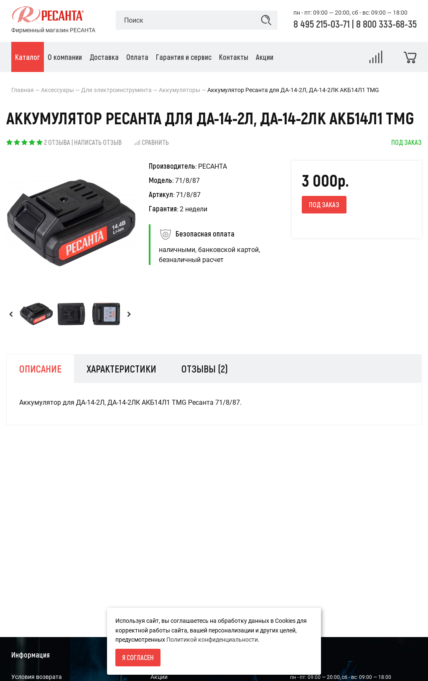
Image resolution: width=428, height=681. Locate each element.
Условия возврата (36, 676)
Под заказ (324, 204)
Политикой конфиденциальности (212, 639)
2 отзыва (57, 142)
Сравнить (151, 142)
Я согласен (138, 657)
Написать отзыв (98, 142)
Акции (159, 676)
